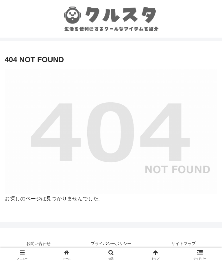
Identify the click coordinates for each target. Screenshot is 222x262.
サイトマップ (183, 243)
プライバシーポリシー (111, 243)
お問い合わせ (38, 243)
